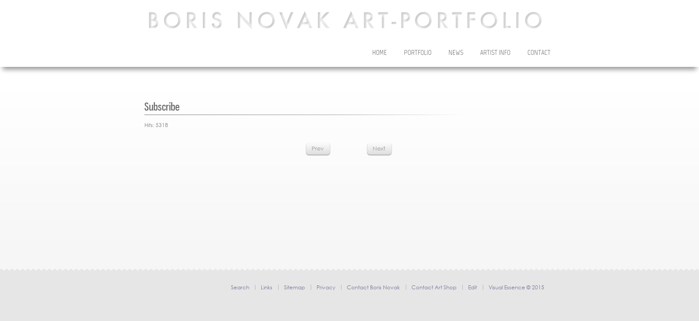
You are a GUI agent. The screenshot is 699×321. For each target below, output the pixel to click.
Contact (539, 53)
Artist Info (495, 53)
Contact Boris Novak (373, 287)
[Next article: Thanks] (379, 148)
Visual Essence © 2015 (516, 287)
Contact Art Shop (433, 287)
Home (379, 53)
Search (240, 287)
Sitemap (294, 287)
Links (266, 287)
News (455, 53)
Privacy (326, 287)
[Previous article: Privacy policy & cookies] (318, 148)
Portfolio (418, 53)
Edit (472, 287)
